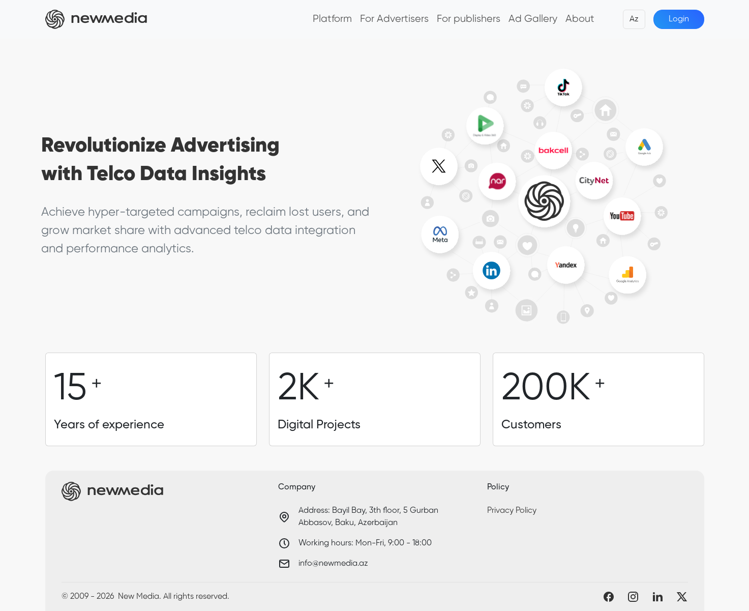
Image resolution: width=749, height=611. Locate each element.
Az (634, 19)
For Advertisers (394, 19)
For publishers (468, 19)
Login (679, 19)
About (579, 19)
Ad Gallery (532, 19)
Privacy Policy (511, 511)
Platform (332, 19)
